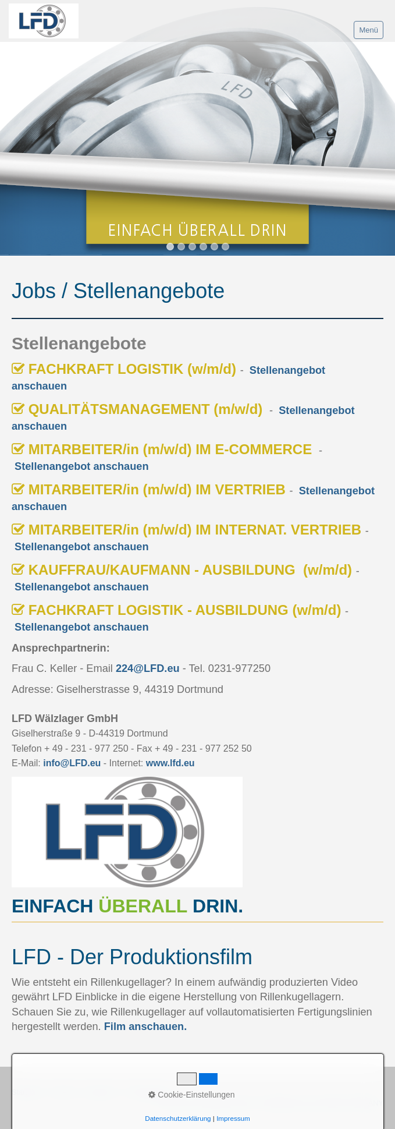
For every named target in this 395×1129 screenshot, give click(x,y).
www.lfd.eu (170, 763)
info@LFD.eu (72, 763)
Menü (368, 30)
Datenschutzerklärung (178, 1118)
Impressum (233, 1118)
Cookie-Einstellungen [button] (191, 1094)
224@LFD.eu (148, 668)
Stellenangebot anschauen (81, 466)
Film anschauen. (145, 1026)
